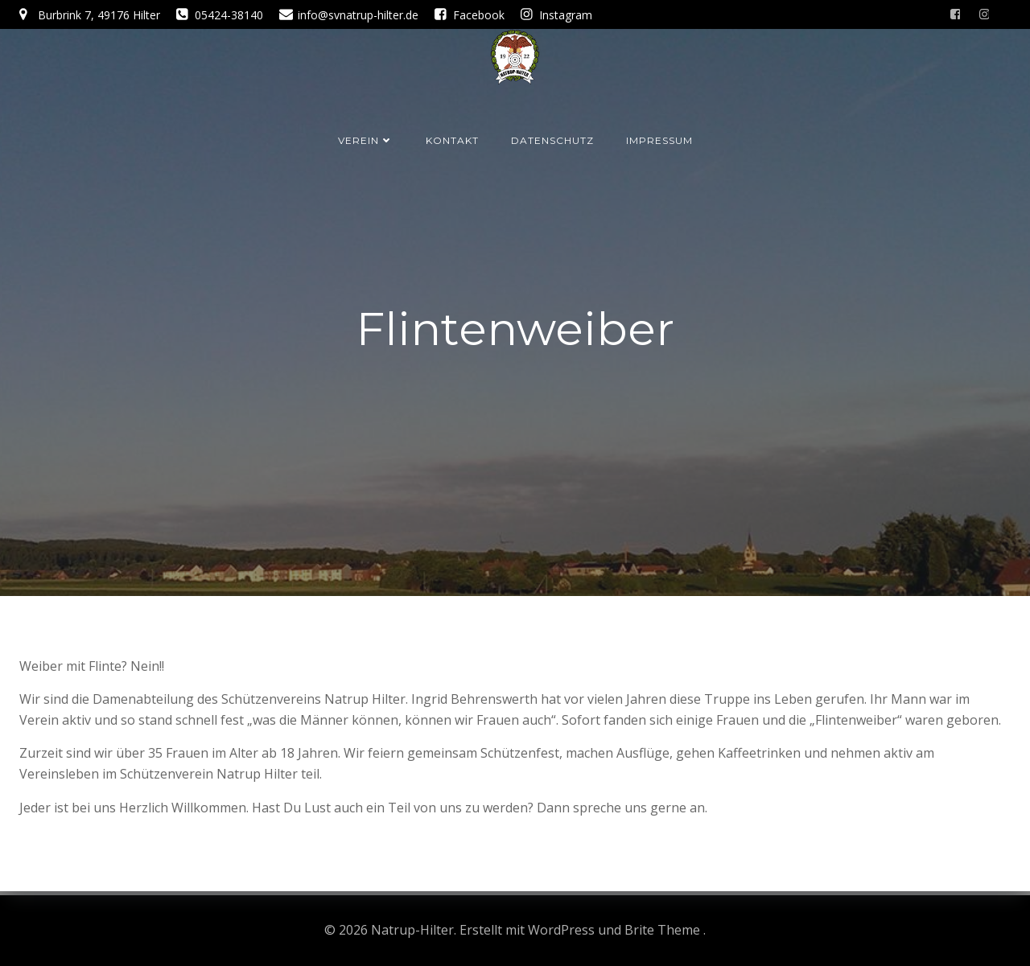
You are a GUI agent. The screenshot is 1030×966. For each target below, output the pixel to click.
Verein (365, 140)
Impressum (659, 140)
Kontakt (452, 140)
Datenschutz (552, 140)
